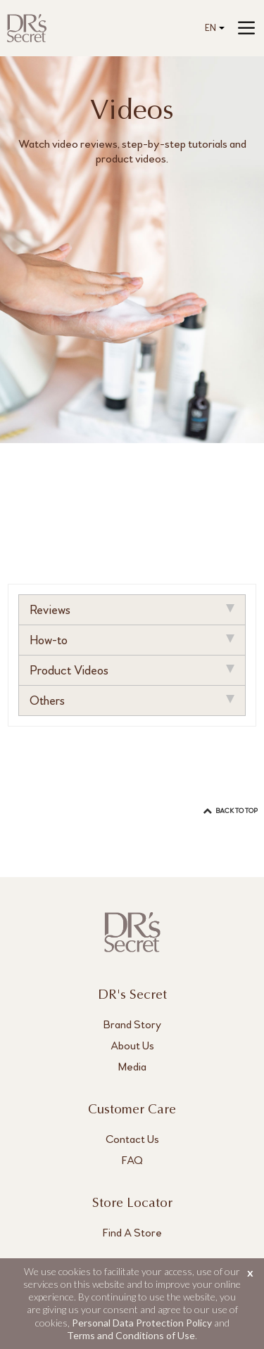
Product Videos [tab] (132, 670)
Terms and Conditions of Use (131, 1335)
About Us (132, 1045)
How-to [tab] (132, 640)
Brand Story (132, 1024)
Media (132, 1066)
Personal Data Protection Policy (142, 1323)
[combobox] (212, 28)
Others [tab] (132, 700)
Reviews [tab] (132, 610)
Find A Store (132, 1232)
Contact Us (132, 1139)
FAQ (132, 1160)
